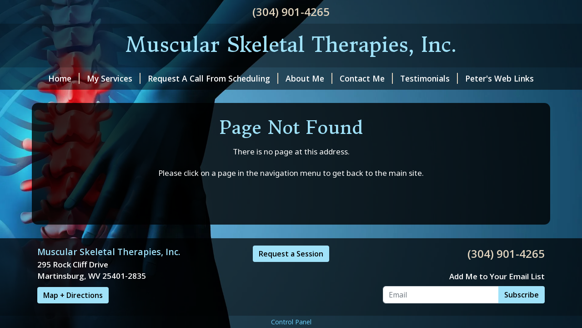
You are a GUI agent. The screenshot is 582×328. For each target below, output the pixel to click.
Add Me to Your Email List (497, 276)
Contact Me (366, 78)
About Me (309, 78)
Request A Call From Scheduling (213, 78)
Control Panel (291, 322)
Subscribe (521, 295)
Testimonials (429, 78)
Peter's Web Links (499, 78)
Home (64, 78)
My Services (113, 78)
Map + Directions (73, 295)
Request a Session (291, 254)
